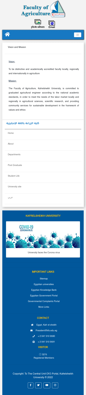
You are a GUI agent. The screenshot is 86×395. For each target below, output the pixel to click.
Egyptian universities (44, 284)
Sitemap (44, 279)
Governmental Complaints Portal (44, 301)
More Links (43, 307)
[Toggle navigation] (77, 34)
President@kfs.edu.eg (43, 331)
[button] (30, 385)
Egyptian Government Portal (44, 296)
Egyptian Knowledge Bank (44, 290)
